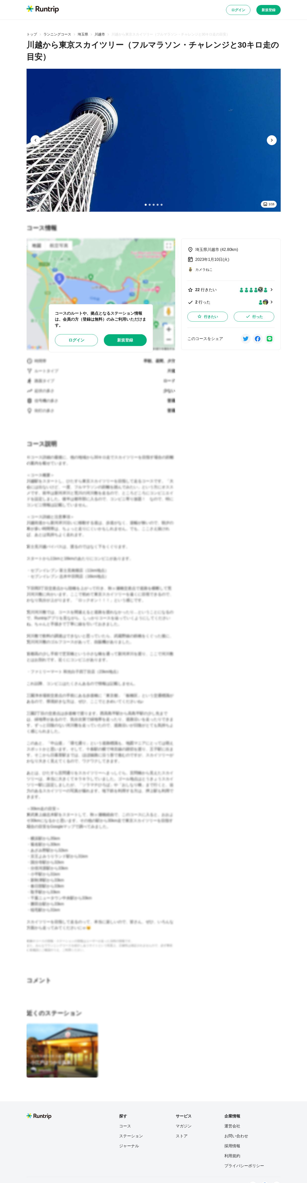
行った (254, 316)
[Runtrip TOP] (43, 9)
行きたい (207, 316)
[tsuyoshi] (41, 1070)
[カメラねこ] (200, 269)
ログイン (238, 10)
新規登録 (268, 10)
